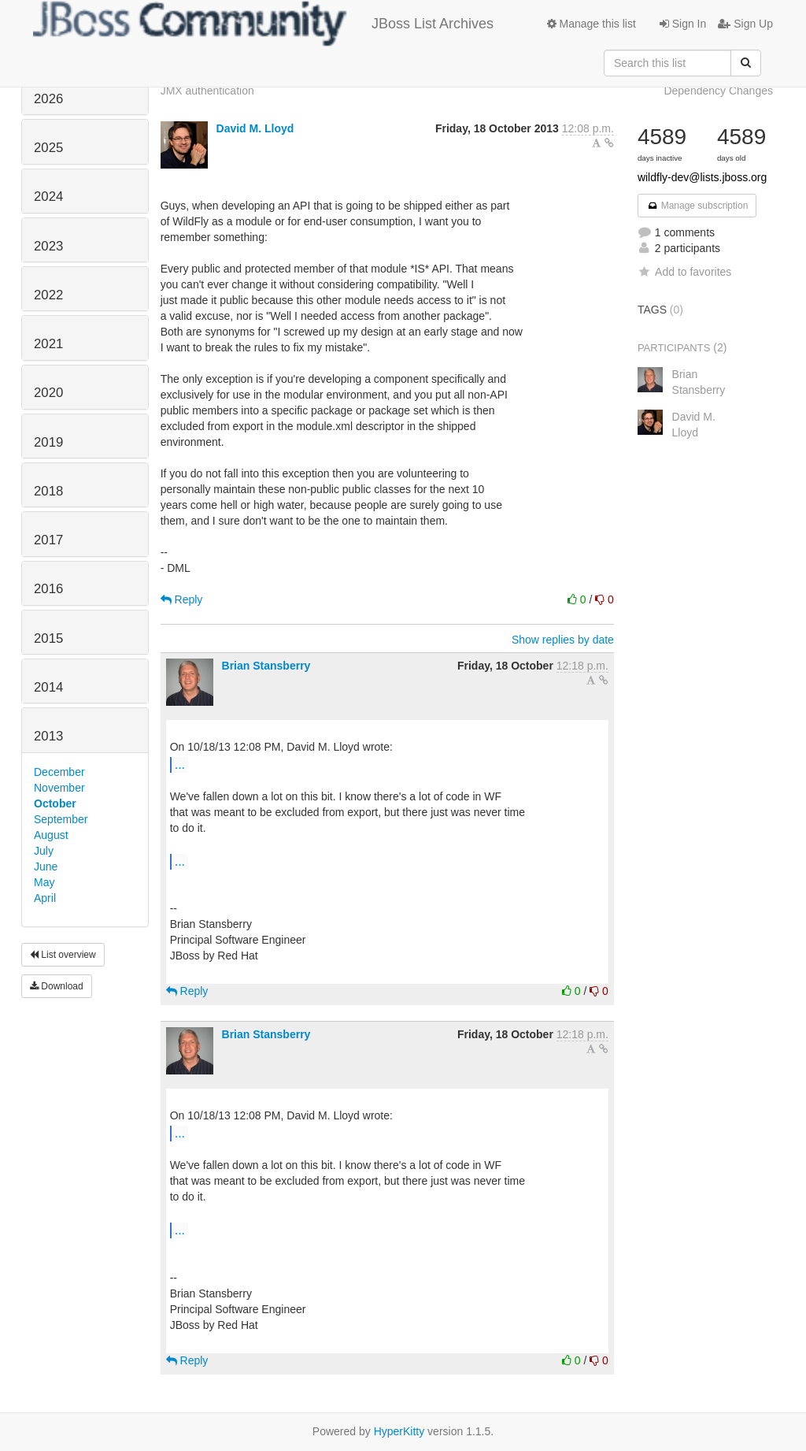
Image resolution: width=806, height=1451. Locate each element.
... (180, 764)
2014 (48, 687)
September (60, 819)
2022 (48, 295)
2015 (48, 638)
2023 (48, 246)
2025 (48, 147)
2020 (48, 392)
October (55, 803)
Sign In (683, 23)
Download (56, 986)
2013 (48, 736)
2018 (48, 491)
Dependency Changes (718, 90)
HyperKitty (399, 1431)
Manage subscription (697, 205)
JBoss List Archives (263, 23)
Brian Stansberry (266, 665)
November (59, 787)
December (59, 772)
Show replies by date (563, 639)
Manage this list (591, 23)
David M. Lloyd (255, 128)
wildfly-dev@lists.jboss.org (702, 177)
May (44, 882)
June (45, 866)
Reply (182, 599)
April (45, 898)
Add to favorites (684, 271)
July (44, 850)
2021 (48, 343)
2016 (48, 588)
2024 (48, 196)
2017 (48, 540)
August (51, 835)
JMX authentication (207, 90)
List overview (63, 954)
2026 (48, 98)
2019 (48, 442)
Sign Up (745, 23)
